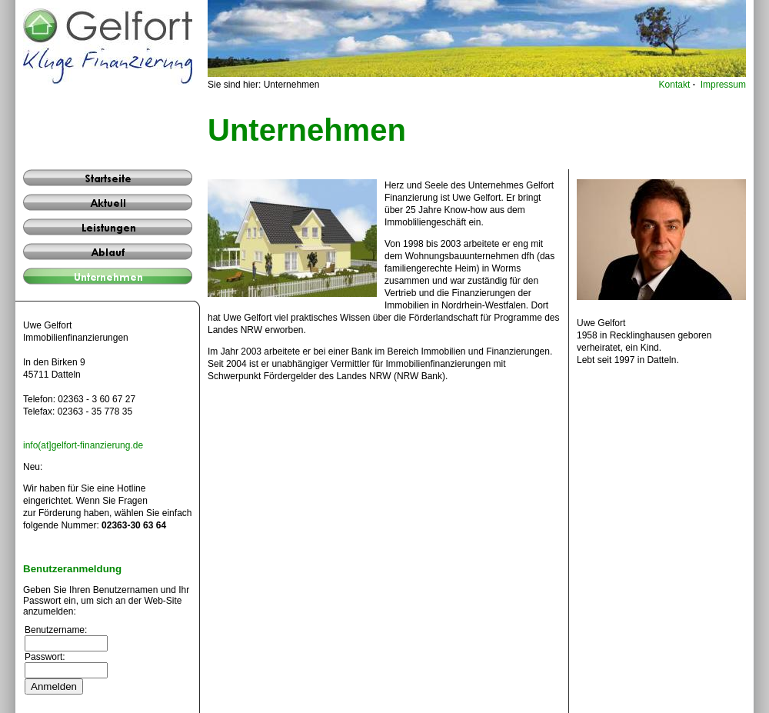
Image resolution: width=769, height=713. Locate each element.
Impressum (723, 84)
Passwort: (45, 656)
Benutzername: (56, 630)
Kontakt (675, 84)
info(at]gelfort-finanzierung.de (83, 445)
